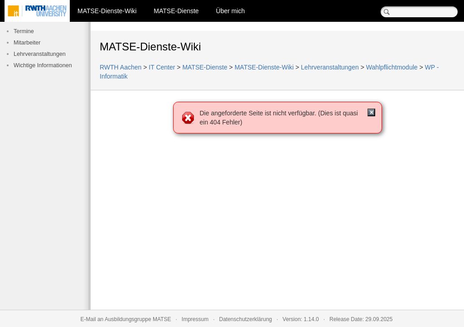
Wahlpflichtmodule (392, 67)
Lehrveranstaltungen (40, 54)
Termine (24, 31)
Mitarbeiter (27, 43)
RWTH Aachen (120, 67)
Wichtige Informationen (43, 65)
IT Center (162, 67)
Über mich (230, 11)
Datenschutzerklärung (245, 319)
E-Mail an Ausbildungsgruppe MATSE (126, 319)
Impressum (195, 319)
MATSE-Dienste (176, 11)
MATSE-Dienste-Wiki (106, 11)
